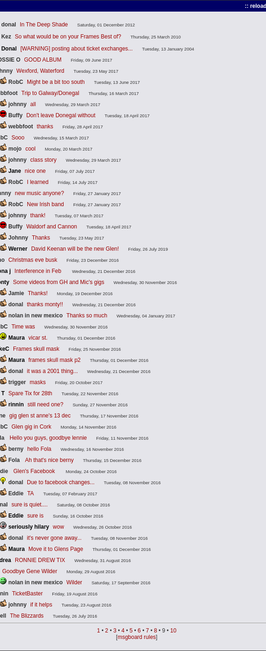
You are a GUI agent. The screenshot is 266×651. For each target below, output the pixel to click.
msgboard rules (137, 637)
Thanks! (38, 293)
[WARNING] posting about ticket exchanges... (76, 48)
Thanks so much (86, 315)
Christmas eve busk (32, 260)
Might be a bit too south (56, 82)
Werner (17, 249)
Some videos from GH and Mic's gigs (58, 282)
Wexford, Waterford (40, 71)
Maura (16, 338)
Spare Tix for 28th (30, 393)
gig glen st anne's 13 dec (39, 415)
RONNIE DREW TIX (40, 560)
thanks (45, 126)
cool (30, 148)
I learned (38, 182)
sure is (35, 515)
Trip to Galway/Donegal (50, 93)
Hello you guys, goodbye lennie (48, 438)
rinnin (16, 404)
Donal (9, 48)
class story (43, 160)
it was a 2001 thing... (52, 371)
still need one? (45, 404)
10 (173, 630)
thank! (37, 215)
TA (30, 493)
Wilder (74, 582)
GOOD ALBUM (43, 60)
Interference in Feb (38, 271)
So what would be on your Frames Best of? (68, 36)
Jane (14, 171)
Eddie (16, 515)
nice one (35, 171)
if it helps (41, 604)
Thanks (41, 237)
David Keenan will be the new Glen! (75, 249)
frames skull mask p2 (54, 360)
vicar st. (37, 338)
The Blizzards (27, 616)
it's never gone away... (54, 538)
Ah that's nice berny (49, 460)
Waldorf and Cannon (51, 226)
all (33, 104)
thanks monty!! (45, 304)
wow (58, 527)
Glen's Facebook (35, 471)
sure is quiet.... (30, 504)
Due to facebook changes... (61, 482)
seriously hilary (28, 527)
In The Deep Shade (44, 24)
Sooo (18, 137)
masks (38, 382)
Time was (23, 326)
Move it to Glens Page (55, 549)
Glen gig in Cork (31, 426)
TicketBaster (27, 593)
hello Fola (39, 449)
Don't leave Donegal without (60, 115)
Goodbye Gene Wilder (29, 571)
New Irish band (45, 204)
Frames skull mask (36, 349)
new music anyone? (39, 193)
